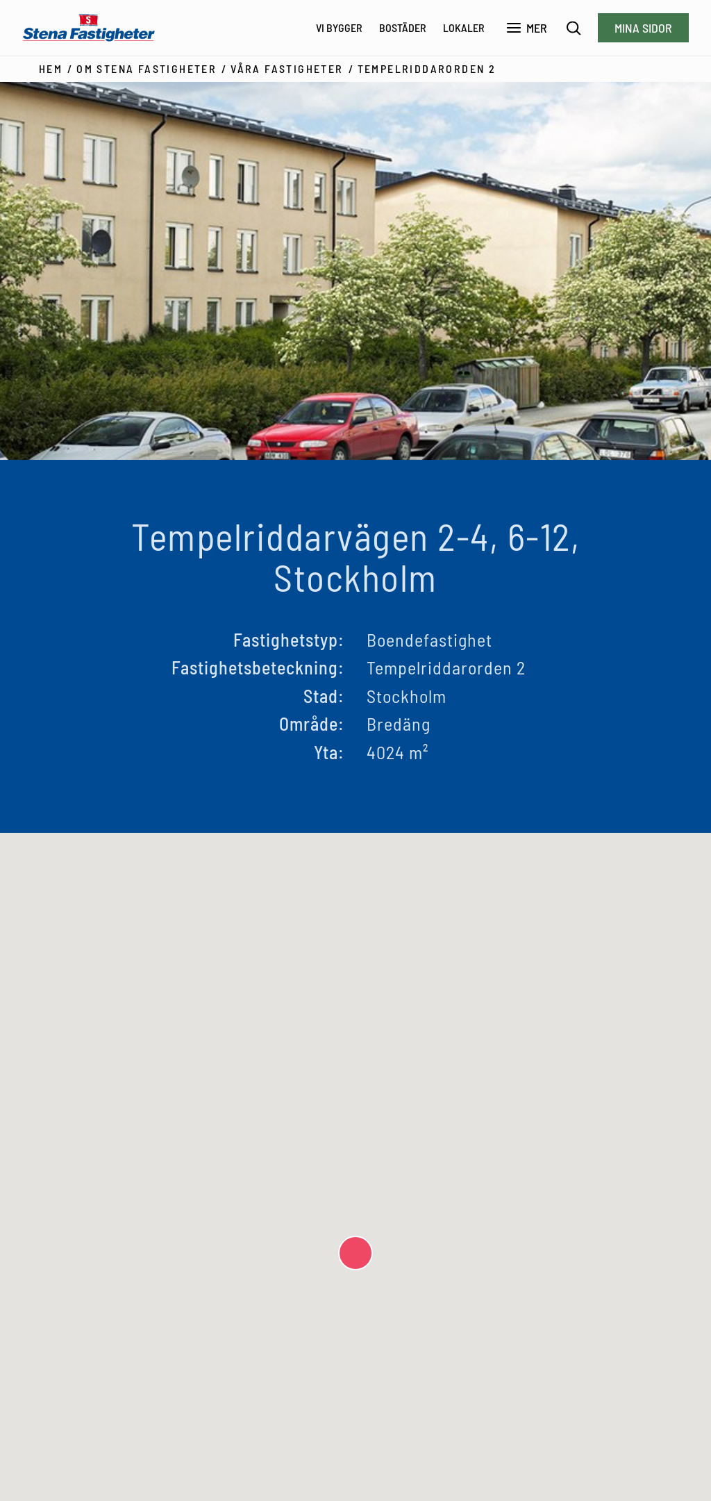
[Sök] (574, 28)
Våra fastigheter (287, 68)
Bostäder (402, 27)
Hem (50, 68)
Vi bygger (339, 27)
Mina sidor (643, 27)
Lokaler (464, 27)
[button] (355, 1253)
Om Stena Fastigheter (146, 68)
